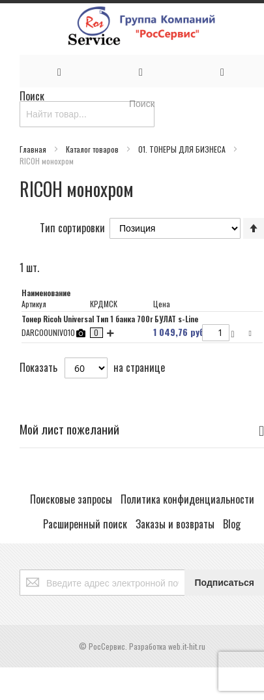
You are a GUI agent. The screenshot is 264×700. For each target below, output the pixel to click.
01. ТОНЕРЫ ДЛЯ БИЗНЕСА (182, 149)
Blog (232, 524)
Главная (34, 149)
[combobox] (87, 114)
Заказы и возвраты (175, 524)
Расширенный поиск (85, 524)
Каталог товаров (93, 149)
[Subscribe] (224, 583)
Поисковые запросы (71, 499)
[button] (252, 332)
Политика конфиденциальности (187, 499)
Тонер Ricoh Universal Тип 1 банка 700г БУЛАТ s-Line (110, 318)
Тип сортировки (72, 227)
